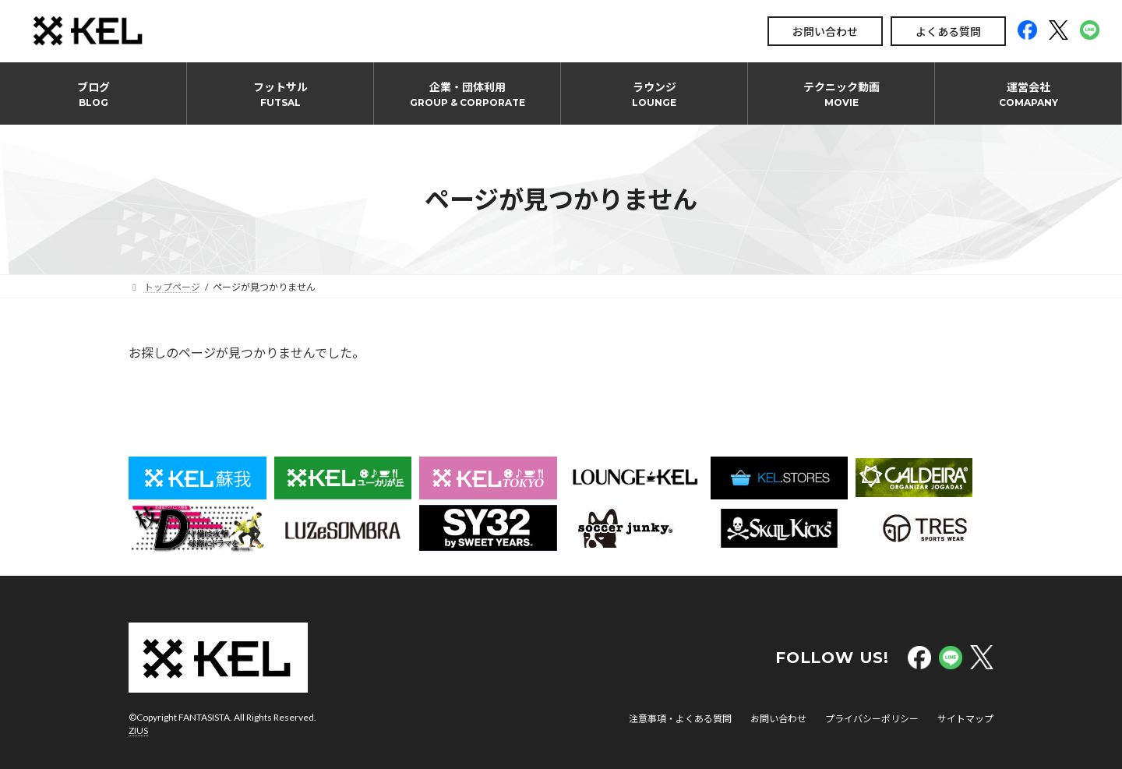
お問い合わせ (825, 31)
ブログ (93, 94)
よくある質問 (948, 31)
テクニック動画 (841, 94)
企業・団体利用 (467, 94)
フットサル (280, 94)
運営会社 (1028, 94)
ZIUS (138, 730)
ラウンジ (654, 94)
